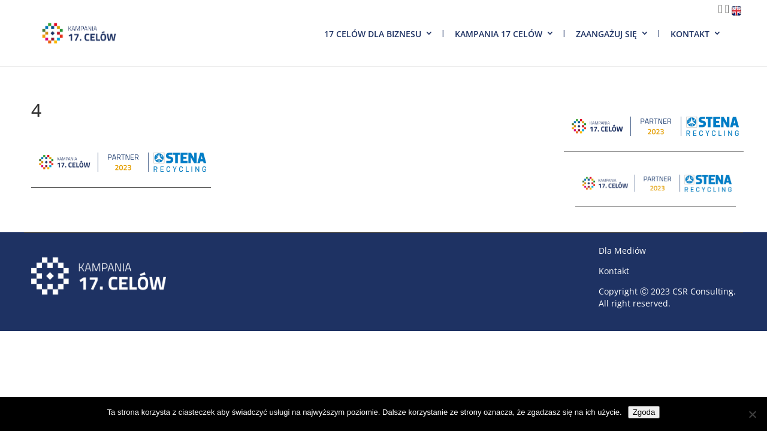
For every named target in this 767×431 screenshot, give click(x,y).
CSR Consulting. (704, 291)
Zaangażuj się (606, 34)
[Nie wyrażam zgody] (752, 414)
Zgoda (644, 412)
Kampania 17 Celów (498, 34)
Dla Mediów (622, 250)
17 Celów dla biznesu (372, 34)
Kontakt (690, 34)
